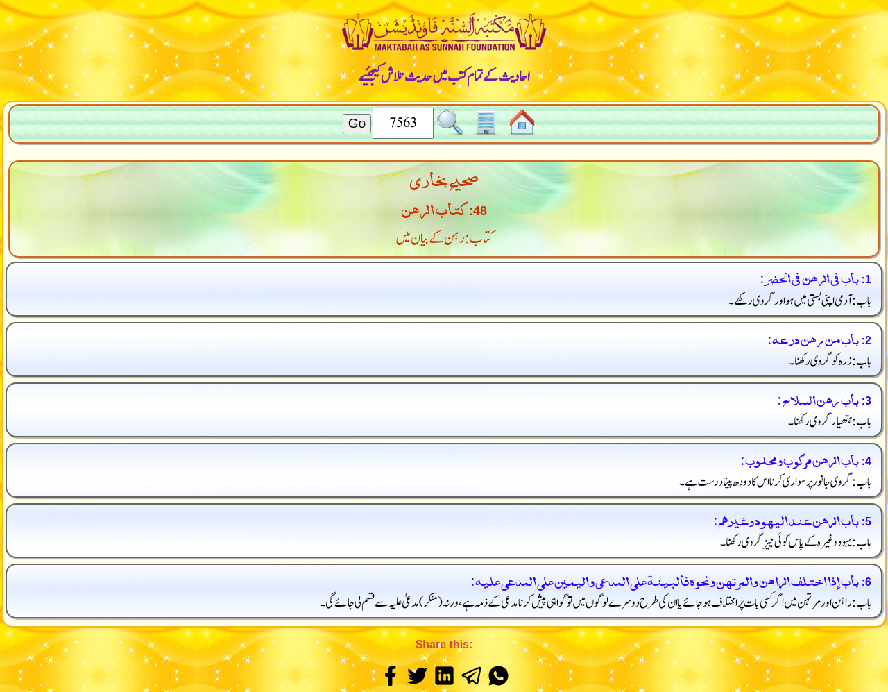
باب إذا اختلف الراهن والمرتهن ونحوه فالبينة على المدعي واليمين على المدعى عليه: (664, 579)
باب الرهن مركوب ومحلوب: (799, 458)
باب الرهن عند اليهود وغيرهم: (785, 519)
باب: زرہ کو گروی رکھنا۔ (830, 361)
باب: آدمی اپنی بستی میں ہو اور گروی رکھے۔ (800, 301)
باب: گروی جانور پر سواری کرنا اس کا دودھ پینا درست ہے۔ (775, 482)
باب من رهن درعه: (812, 337)
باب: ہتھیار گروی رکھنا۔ (830, 422)
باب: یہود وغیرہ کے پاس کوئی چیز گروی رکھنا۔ (796, 542)
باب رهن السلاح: (817, 398)
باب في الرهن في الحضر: (809, 276)
